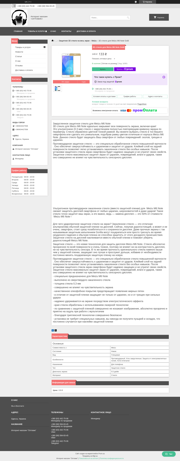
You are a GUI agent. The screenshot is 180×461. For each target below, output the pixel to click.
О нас (53, 31)
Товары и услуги (36, 31)
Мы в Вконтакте (17, 406)
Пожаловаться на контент (88, 458)
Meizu (94, 41)
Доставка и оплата (86, 31)
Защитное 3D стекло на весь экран (74, 41)
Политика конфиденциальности (112, 458)
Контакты (66, 31)
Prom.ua (101, 454)
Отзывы (19, 65)
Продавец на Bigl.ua (90, 456)
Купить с (125, 69)
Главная (18, 31)
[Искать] (128, 17)
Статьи (18, 56)
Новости (19, 52)
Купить (102, 69)
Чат (168, 454)
